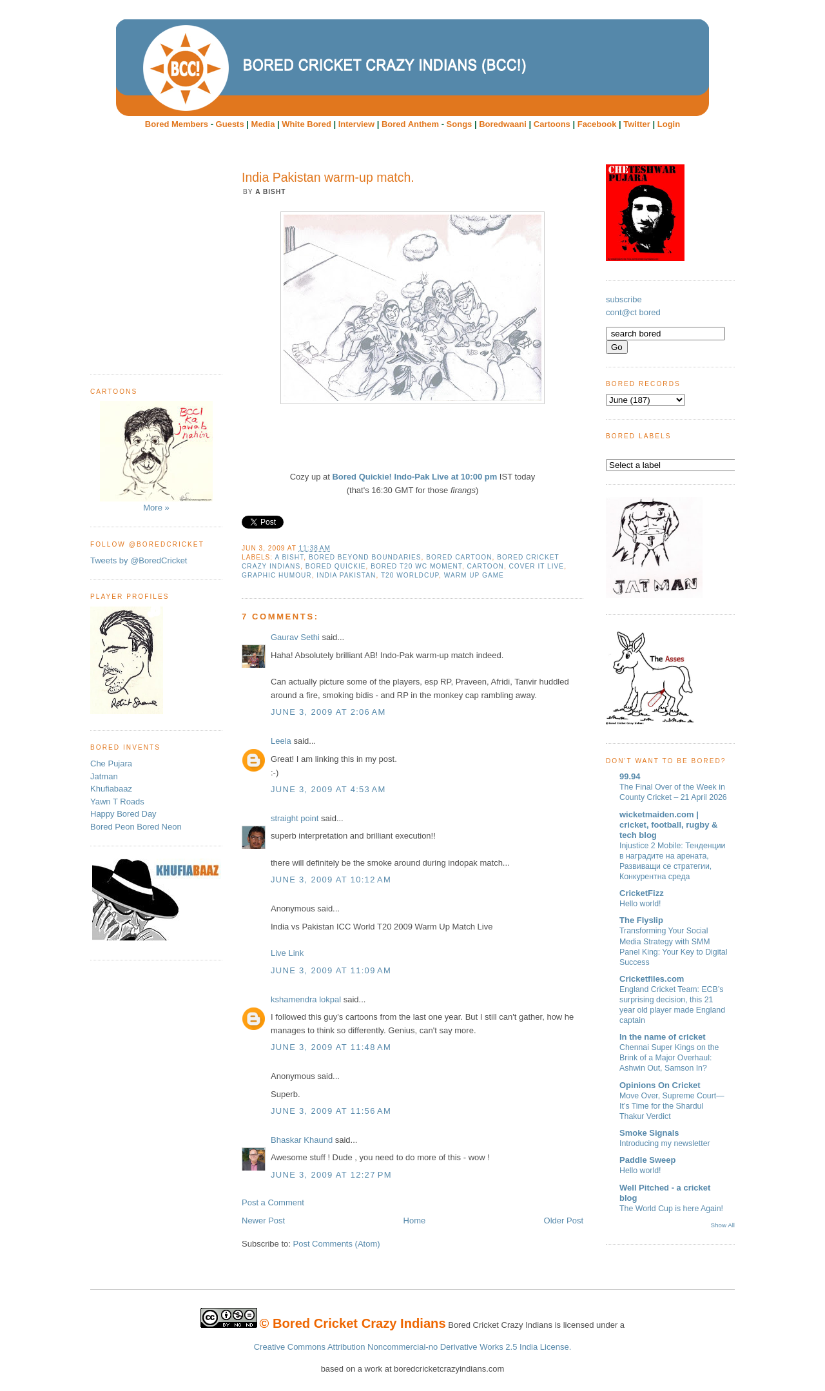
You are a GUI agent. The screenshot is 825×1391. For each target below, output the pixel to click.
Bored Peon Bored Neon (136, 827)
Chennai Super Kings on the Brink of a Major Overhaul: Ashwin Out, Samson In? (669, 1058)
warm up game (474, 575)
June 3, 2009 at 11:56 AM (331, 1111)
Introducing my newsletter (664, 1143)
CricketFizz (641, 893)
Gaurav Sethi (296, 637)
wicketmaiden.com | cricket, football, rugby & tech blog (668, 825)
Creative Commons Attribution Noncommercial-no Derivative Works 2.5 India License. (413, 1347)
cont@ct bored (633, 312)
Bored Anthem (410, 124)
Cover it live (537, 566)
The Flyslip (641, 920)
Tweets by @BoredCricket (138, 560)
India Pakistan (346, 575)
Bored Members (176, 124)
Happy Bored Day (123, 814)
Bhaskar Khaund (302, 1140)
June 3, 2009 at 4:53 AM (328, 789)
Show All (723, 1225)
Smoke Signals (649, 1133)
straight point (294, 818)
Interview (356, 124)
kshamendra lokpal (306, 999)
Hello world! (640, 903)
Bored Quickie (336, 566)
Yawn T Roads (117, 801)
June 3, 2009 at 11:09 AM (331, 970)
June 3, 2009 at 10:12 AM (331, 879)
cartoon (485, 566)
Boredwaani (503, 124)
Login (668, 124)
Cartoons (552, 124)
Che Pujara (111, 763)
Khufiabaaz (111, 788)
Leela (281, 741)
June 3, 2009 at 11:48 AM (331, 1047)
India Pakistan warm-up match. (328, 177)
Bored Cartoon (459, 557)
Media (263, 124)
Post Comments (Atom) (336, 1244)
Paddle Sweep (647, 1160)
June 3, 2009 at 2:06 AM (328, 712)
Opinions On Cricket (660, 1085)
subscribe (624, 299)
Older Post (563, 1220)
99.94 (630, 776)
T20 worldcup (410, 575)
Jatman (104, 776)
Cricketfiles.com (651, 979)
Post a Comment (273, 1202)
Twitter (636, 124)
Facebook (597, 124)
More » (156, 456)
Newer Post (263, 1220)
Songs (459, 124)
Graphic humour (277, 575)
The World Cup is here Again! (671, 1208)
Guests (230, 124)
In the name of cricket (662, 1037)
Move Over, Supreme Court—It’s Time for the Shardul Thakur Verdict (671, 1106)
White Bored (306, 124)
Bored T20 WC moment (416, 566)
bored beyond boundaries (365, 557)
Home (414, 1220)
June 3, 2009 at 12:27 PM (331, 1175)
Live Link (287, 953)
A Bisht (289, 557)
